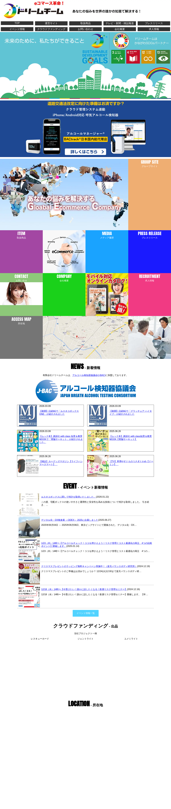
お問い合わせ (85, 29)
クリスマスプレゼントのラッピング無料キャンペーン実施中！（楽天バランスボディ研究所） (89, 566)
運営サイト (51, 23)
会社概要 (120, 29)
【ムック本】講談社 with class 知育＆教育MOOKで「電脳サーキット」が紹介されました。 (61, 439)
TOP (17, 23)
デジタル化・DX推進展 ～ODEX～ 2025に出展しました (69, 520)
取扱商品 (85, 23)
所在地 (21, 320)
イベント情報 (17, 29)
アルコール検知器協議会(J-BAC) (89, 375)
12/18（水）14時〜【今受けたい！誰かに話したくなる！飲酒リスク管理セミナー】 (84, 589)
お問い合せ (21, 289)
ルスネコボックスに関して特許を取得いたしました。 (68, 497)
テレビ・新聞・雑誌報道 (120, 23)
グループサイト (149, 163)
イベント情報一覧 (86, 613)
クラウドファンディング (51, 29)
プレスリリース (154, 23)
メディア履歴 (107, 234)
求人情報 (154, 29)
